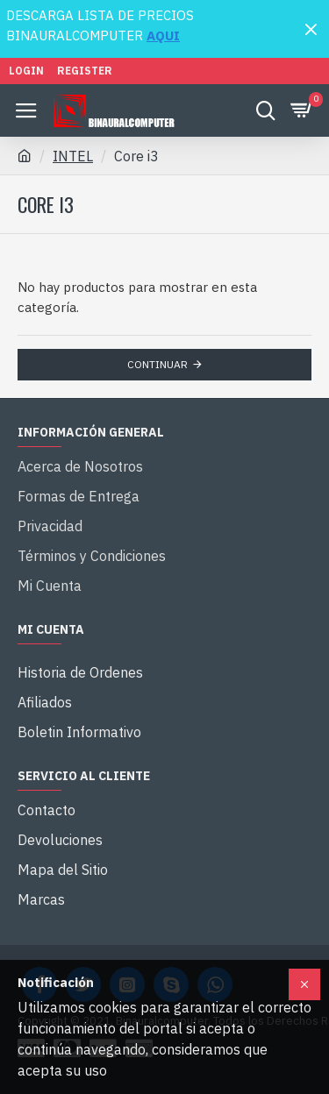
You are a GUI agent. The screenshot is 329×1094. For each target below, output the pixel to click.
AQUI (163, 35)
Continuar (157, 364)
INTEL (73, 156)
